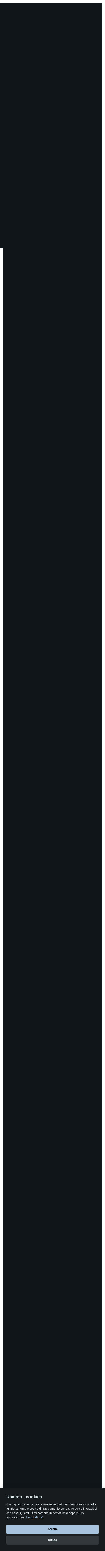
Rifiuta (52, 1540)
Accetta (52, 1529)
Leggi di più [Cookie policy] (34, 1517)
